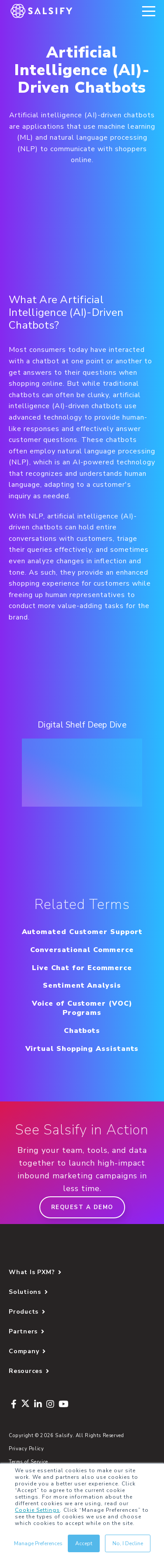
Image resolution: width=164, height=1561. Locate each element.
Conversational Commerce (82, 950)
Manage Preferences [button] (38, 1543)
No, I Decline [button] (127, 1543)
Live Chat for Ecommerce (82, 968)
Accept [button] (83, 1543)
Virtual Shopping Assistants (82, 1049)
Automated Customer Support (82, 932)
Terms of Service (28, 1462)
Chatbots (82, 1031)
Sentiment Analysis (82, 985)
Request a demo (82, 1207)
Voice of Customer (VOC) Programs (82, 1008)
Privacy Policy (26, 1448)
